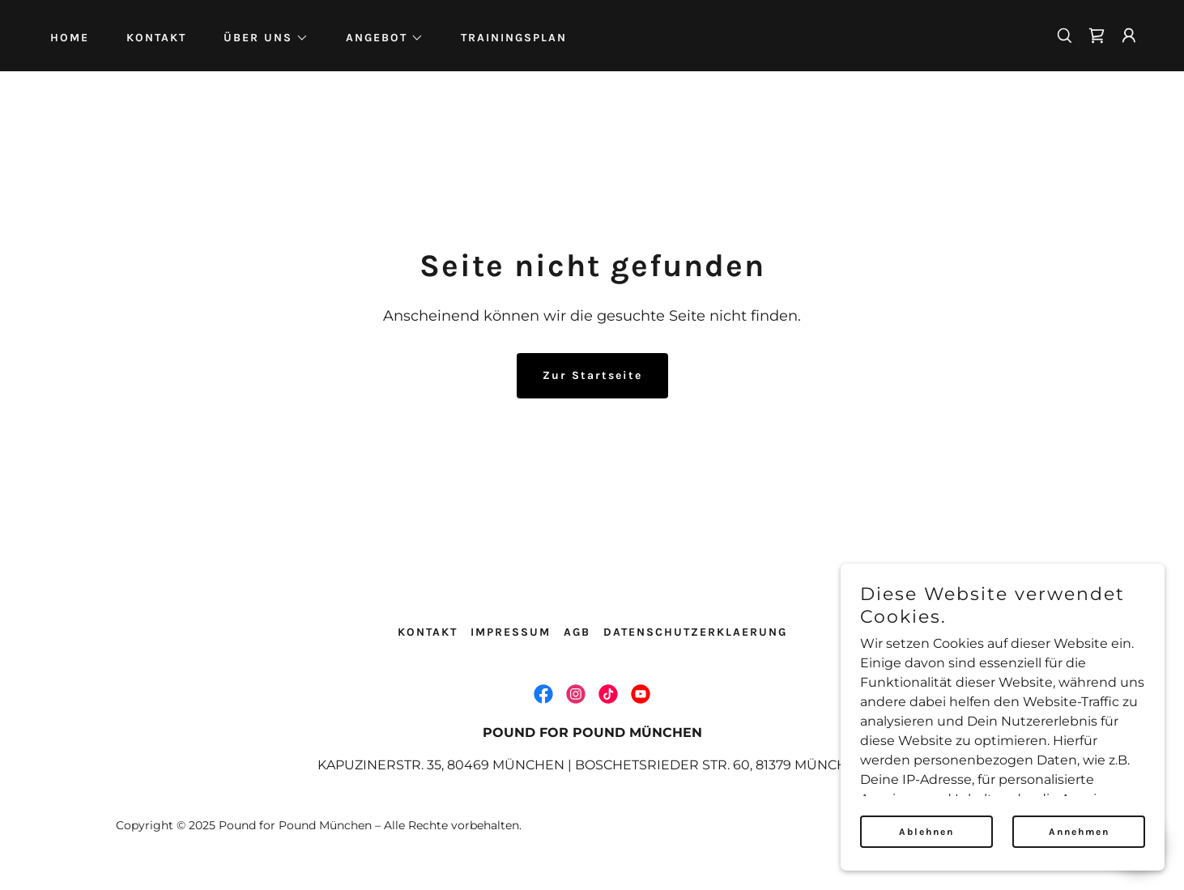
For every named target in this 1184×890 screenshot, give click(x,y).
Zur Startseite (592, 375)
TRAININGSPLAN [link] (514, 38)
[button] (260, 38)
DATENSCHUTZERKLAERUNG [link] (695, 632)
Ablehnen (926, 831)
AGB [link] (577, 632)
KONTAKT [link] (156, 38)
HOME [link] (69, 38)
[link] (1096, 35)
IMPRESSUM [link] (511, 632)
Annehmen (1079, 831)
